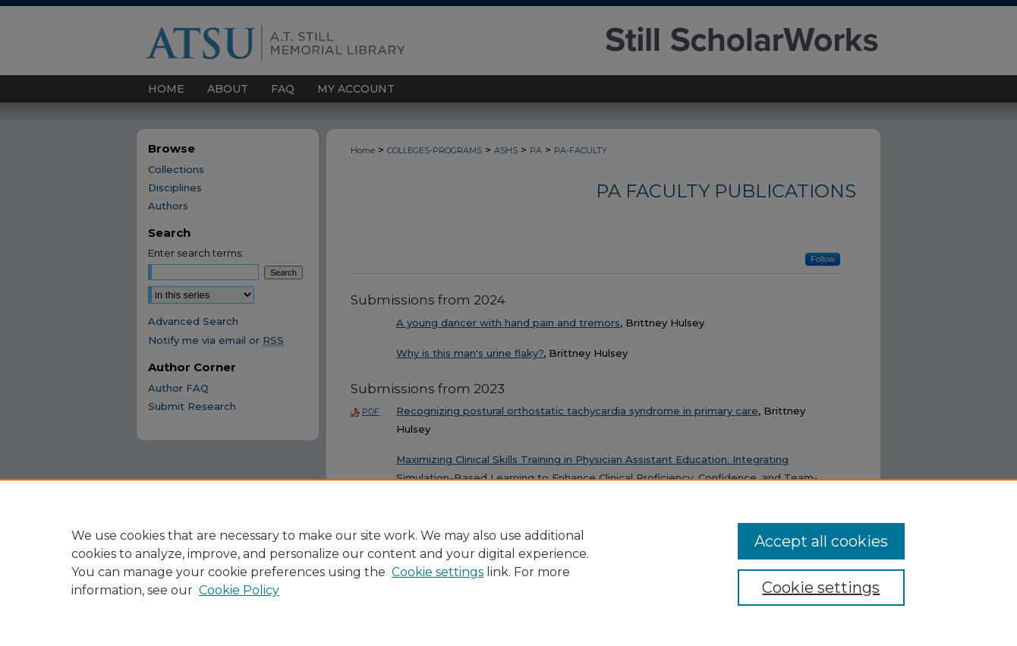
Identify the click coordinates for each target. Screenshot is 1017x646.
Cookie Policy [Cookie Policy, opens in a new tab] (239, 590)
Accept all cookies (821, 541)
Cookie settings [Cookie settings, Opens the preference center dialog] (821, 587)
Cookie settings (437, 572)
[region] (508, 562)
